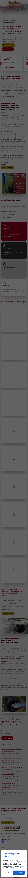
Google (11, 867)
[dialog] (14, 863)
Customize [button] (8, 872)
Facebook (16, 867)
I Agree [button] (19, 872)
